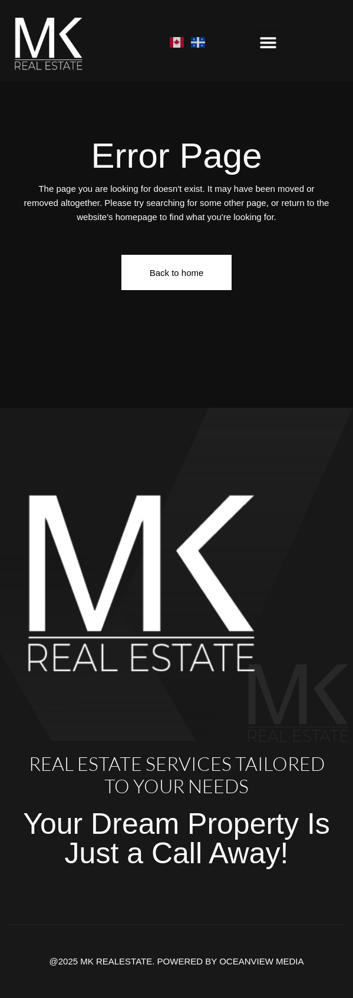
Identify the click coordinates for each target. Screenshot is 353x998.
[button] (268, 42)
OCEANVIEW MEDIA (261, 961)
